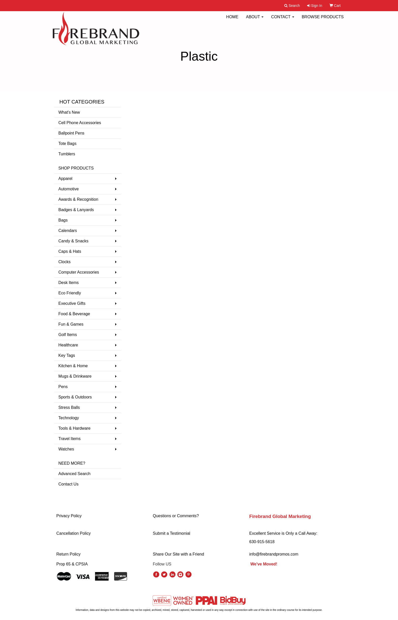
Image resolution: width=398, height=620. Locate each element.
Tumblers (66, 154)
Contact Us (68, 484)
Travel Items (69, 439)
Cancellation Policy (73, 533)
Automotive (68, 189)
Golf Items (67, 334)
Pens (63, 386)
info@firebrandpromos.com (273, 554)
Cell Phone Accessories (79, 123)
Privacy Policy (69, 516)
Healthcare (68, 345)
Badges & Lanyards (76, 210)
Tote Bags (67, 143)
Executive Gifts (72, 303)
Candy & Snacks (73, 241)
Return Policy (68, 554)
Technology (68, 418)
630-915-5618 (262, 542)
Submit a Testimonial (171, 533)
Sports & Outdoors (75, 397)
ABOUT (254, 20)
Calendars (67, 230)
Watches (66, 449)
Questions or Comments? (176, 516)
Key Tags (66, 355)
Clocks (64, 262)
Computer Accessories (78, 272)
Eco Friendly (69, 293)
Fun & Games (71, 324)
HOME (232, 20)
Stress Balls (69, 407)
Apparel (65, 178)
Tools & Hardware (74, 428)
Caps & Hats (69, 251)
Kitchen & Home (73, 366)
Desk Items (68, 282)
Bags (63, 220)
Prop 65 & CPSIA (72, 564)
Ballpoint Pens (71, 133)
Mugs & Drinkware (75, 376)
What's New (69, 112)
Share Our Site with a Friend (178, 554)
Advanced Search (74, 474)
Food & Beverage (74, 314)
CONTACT (282, 20)
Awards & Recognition (78, 199)
